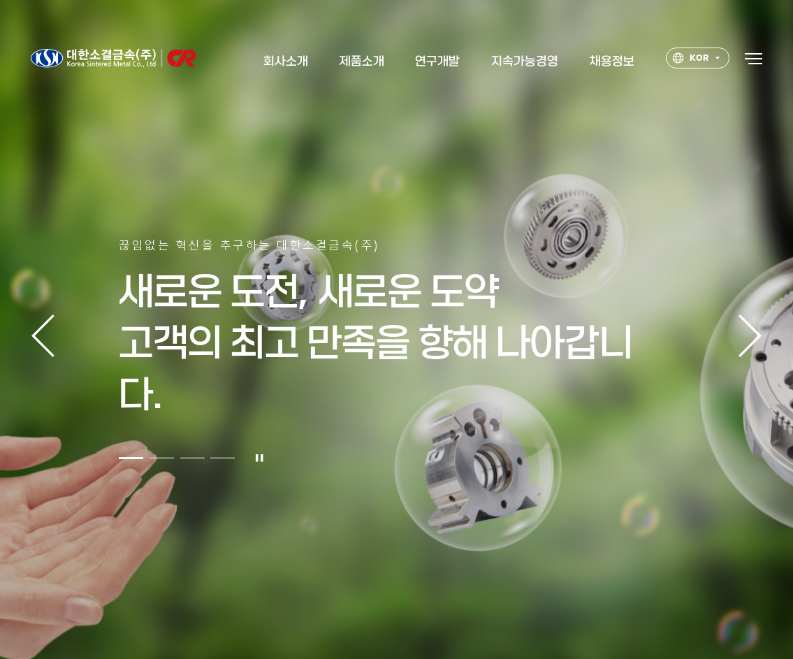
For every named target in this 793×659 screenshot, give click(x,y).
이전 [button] (43, 335)
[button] (131, 464)
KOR (690, 61)
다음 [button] (750, 335)
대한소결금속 (113, 61)
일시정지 (259, 464)
